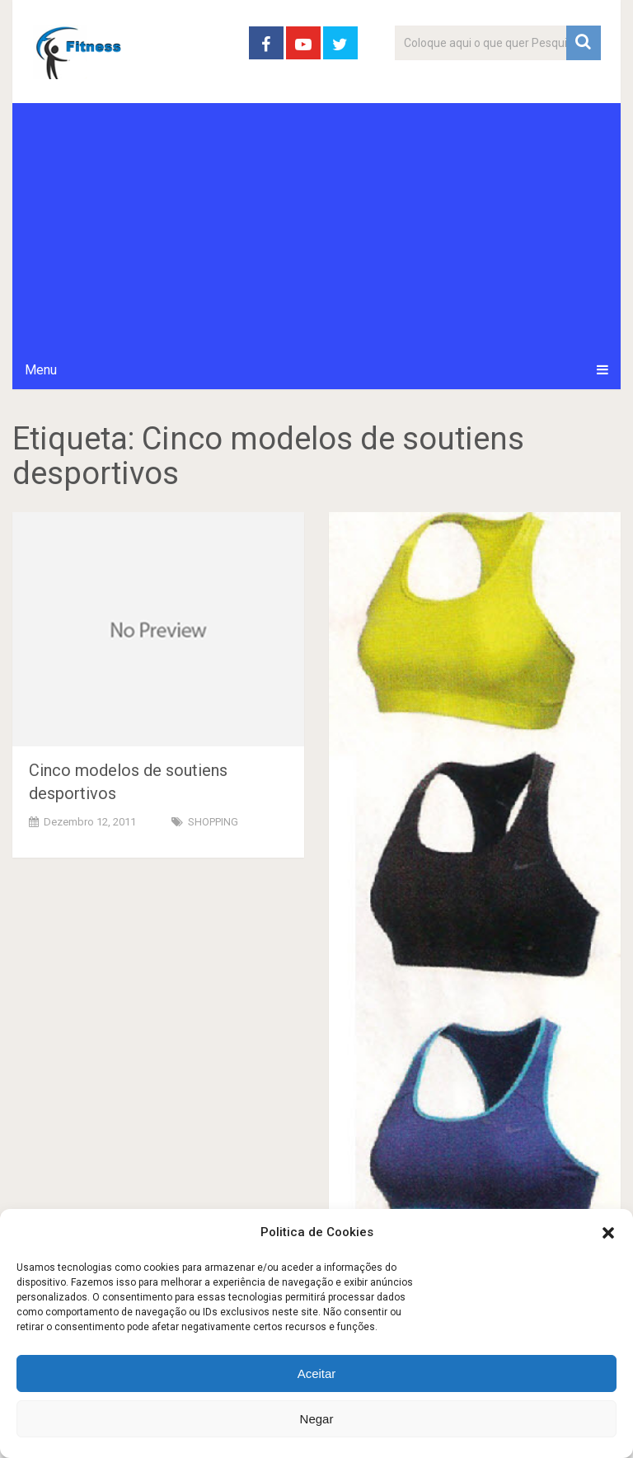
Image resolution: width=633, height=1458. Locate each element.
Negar (317, 1419)
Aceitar (317, 1373)
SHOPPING (213, 822)
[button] (608, 1233)
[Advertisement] (316, 226)
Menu (41, 370)
